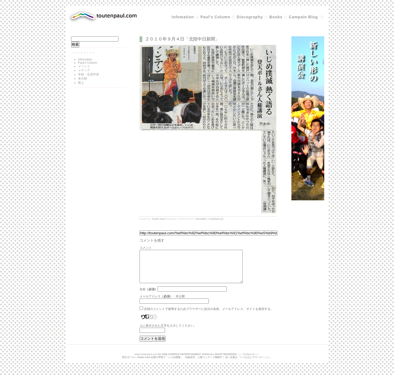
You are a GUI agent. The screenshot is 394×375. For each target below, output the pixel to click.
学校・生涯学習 (88, 74)
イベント (84, 66)
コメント (146, 247)
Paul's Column (216, 17)
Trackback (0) (216, 219)
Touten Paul (158, 219)
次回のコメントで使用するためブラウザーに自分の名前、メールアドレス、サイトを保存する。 (208, 315)
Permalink (200, 219)
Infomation (183, 17)
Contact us (249, 360)
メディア (84, 70)
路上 (81, 82)
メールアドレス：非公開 (162, 302)
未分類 (82, 78)
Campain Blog (303, 17)
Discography (250, 17)
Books (275, 17)
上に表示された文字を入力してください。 (168, 332)
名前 (143, 295)
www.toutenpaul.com (146, 360)
